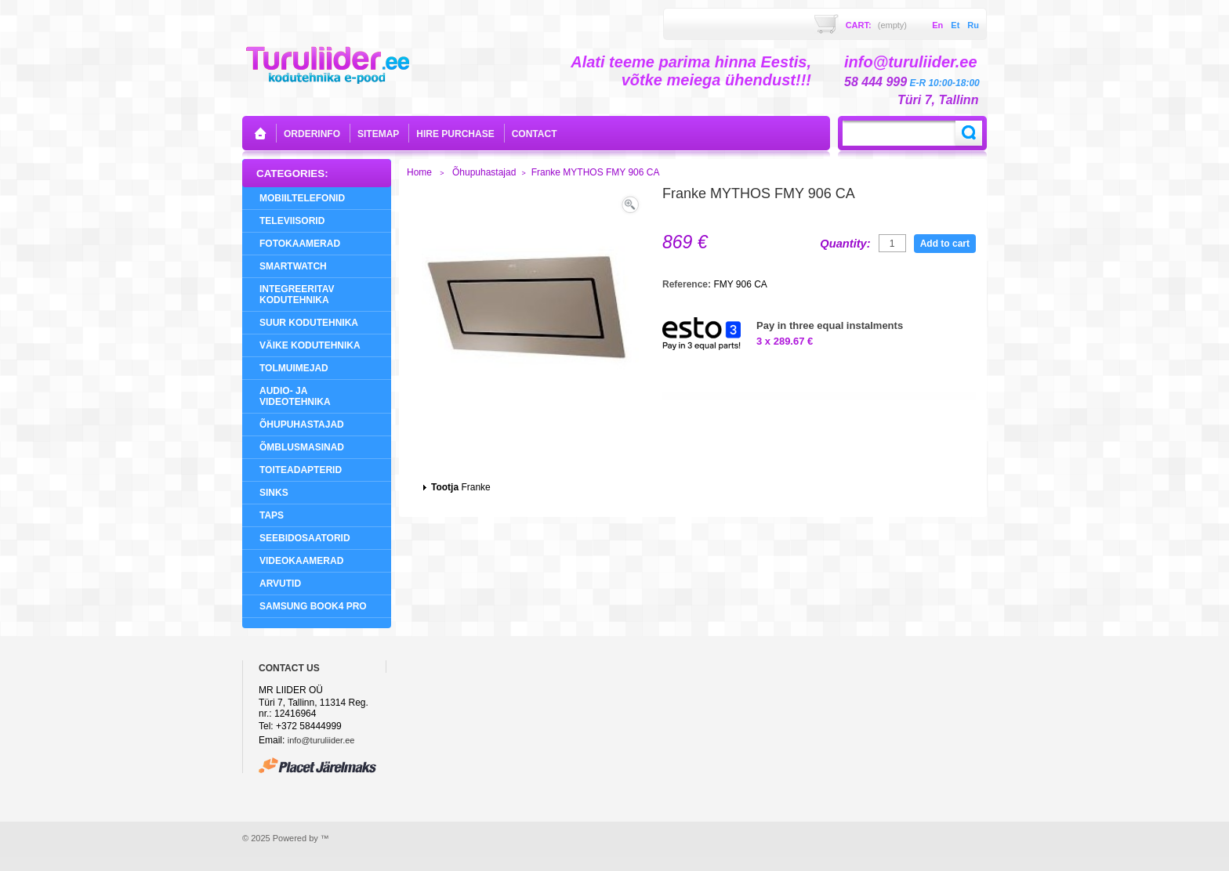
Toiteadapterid (300, 469)
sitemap (378, 133)
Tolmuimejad (293, 368)
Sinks (273, 492)
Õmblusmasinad (301, 447)
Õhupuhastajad (301, 424)
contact (534, 133)
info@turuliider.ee (321, 740)
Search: (968, 133)
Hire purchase (455, 133)
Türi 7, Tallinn (937, 100)
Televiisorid (291, 220)
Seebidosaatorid (304, 538)
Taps (271, 515)
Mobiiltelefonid (302, 198)
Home (419, 172)
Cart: (876, 25)
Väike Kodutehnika (310, 345)
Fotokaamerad (299, 243)
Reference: (687, 284)
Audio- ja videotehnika (295, 396)
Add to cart (945, 243)
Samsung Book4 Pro (313, 606)
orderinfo (312, 133)
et (955, 25)
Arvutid (280, 583)
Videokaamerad (301, 560)
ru (973, 25)
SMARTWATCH (293, 266)
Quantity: (845, 243)
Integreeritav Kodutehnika (297, 294)
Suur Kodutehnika (308, 322)
